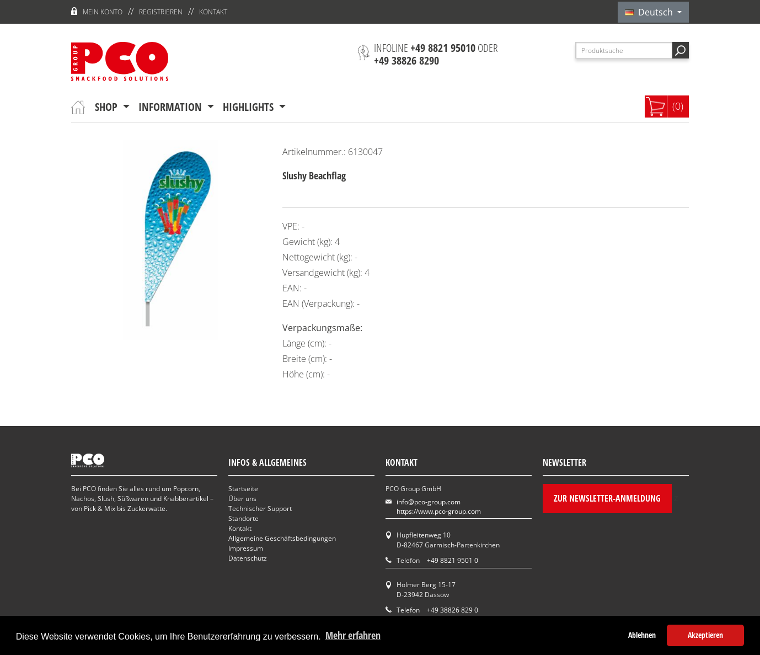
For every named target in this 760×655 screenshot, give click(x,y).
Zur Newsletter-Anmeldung (607, 498)
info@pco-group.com (429, 502)
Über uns (242, 498)
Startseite (243, 488)
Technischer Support (260, 508)
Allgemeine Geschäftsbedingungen (282, 538)
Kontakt (213, 12)
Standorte (243, 518)
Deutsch (650, 12)
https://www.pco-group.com (439, 511)
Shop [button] (107, 106)
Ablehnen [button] (642, 635)
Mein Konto (102, 12)
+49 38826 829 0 (452, 610)
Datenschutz (247, 558)
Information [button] (171, 106)
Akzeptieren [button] (705, 635)
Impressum (245, 548)
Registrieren (161, 12)
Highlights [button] (249, 106)
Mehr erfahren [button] (353, 635)
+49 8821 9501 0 (452, 560)
